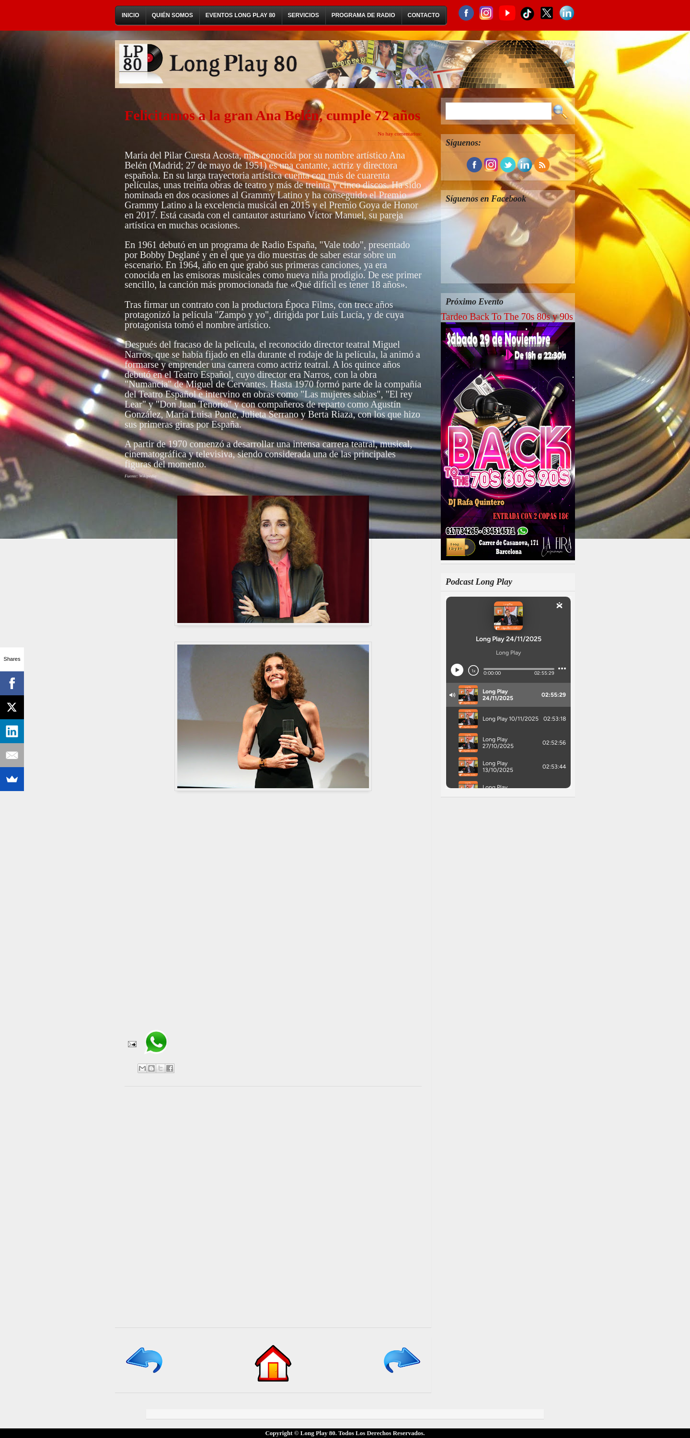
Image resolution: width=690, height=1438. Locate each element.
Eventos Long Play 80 (241, 15)
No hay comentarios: (400, 133)
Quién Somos (172, 15)
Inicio (130, 15)
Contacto (424, 15)
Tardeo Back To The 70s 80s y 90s (507, 316)
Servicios (303, 15)
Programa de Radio (363, 15)
